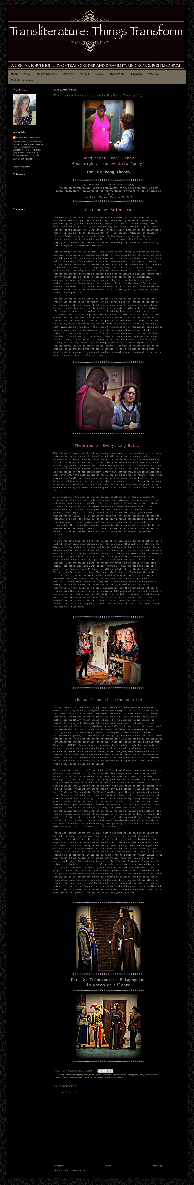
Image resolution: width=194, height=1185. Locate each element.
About (27, 73)
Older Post (157, 1166)
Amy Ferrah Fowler (68, 1075)
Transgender (117, 73)
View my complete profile (23, 159)
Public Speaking (47, 73)
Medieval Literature (120, 1075)
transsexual (108, 1077)
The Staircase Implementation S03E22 (97, 726)
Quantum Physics (152, 1075)
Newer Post (59, 1166)
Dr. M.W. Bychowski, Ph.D (28, 137)
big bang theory (82, 1075)
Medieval (153, 73)
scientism (58, 1077)
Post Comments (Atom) (75, 1170)
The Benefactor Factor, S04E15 (93, 224)
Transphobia (98, 1077)
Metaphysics (133, 1075)
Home (14, 73)
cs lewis (92, 1075)
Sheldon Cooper (75, 1077)
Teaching (68, 73)
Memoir (84, 73)
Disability (136, 73)
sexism (65, 1077)
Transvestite (118, 1077)
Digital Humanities (22, 80)
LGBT (98, 1075)
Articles (99, 73)
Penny (141, 1075)
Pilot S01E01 (91, 720)
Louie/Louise (107, 1075)
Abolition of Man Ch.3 (75, 327)
